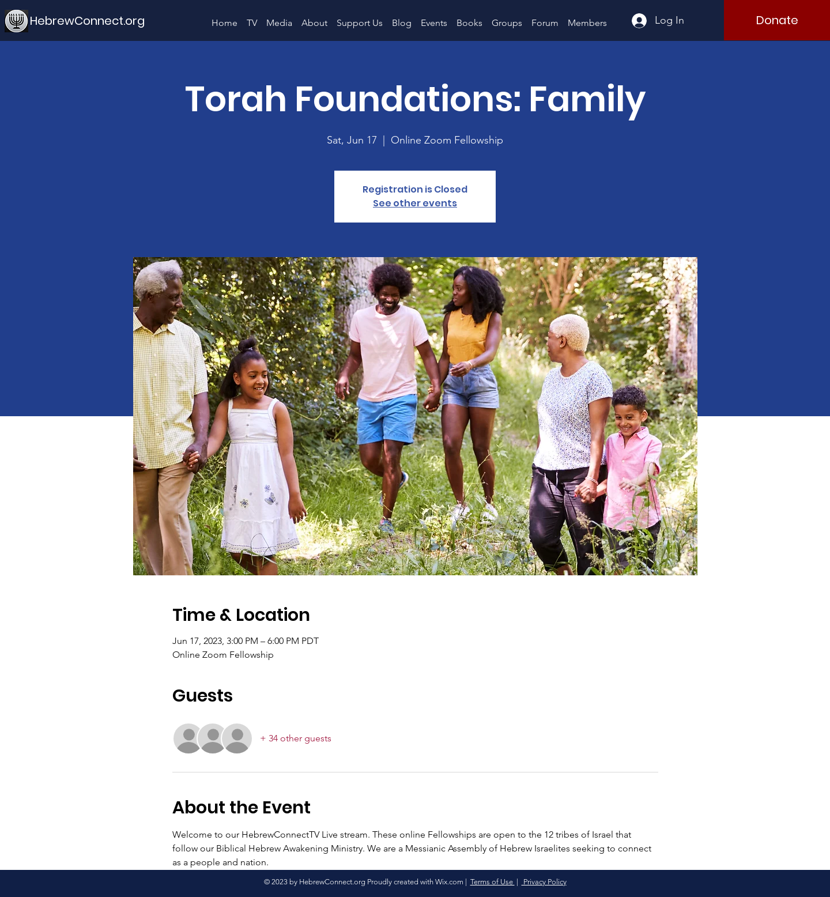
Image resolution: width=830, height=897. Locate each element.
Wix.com (449, 881)
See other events (415, 203)
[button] (279, 18)
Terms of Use (492, 881)
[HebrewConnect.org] (87, 20)
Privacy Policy (544, 881)
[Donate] (777, 20)
